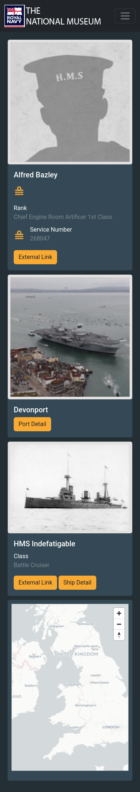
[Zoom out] (119, 624)
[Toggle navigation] (125, 16)
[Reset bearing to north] (119, 634)
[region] (70, 687)
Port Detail (32, 424)
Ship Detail (77, 582)
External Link (35, 257)
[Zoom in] (119, 613)
